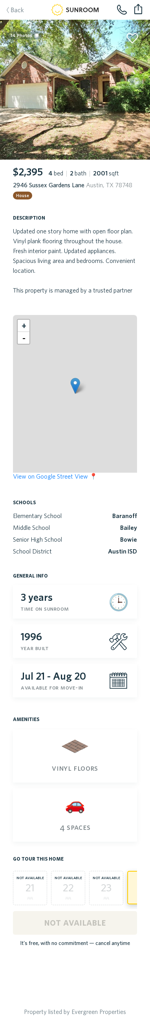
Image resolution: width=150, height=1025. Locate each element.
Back (11, 10)
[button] (75, 386)
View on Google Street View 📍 (55, 476)
